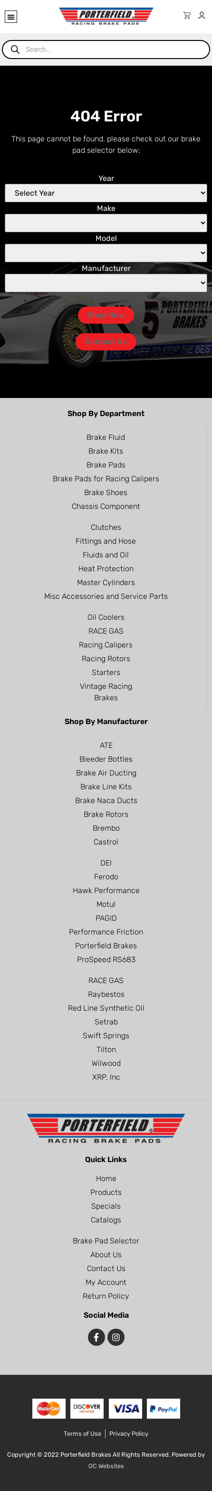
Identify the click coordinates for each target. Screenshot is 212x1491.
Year (106, 178)
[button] (11, 16)
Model (106, 238)
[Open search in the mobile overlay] (106, 49)
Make (106, 208)
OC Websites (106, 1466)
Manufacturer (106, 268)
